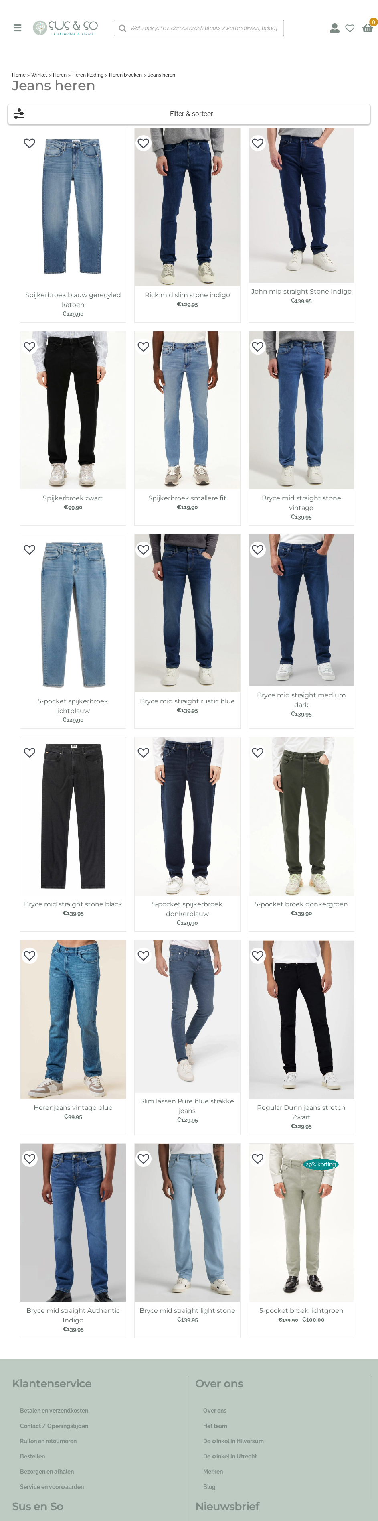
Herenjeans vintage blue (73, 1107)
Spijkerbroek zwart (73, 498)
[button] (25, 139)
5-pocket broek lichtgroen (301, 1310)
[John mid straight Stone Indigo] (301, 132)
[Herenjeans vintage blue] (73, 944)
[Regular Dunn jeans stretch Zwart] (301, 944)
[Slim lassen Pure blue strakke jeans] (187, 944)
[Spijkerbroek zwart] (73, 335)
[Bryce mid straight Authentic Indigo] (73, 1148)
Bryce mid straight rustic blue (187, 701)
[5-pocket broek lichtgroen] (301, 1148)
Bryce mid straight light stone (187, 1310)
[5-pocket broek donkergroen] (301, 741)
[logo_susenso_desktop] (65, 23)
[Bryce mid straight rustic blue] (187, 538)
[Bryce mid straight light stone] (187, 1148)
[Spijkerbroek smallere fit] (187, 335)
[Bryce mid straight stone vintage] (301, 335)
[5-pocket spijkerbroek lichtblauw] (73, 538)
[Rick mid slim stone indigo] (187, 132)
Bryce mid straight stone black (73, 904)
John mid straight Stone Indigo (301, 291)
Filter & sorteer (113, 112)
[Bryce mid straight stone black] (73, 741)
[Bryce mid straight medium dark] (301, 538)
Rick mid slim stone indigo (187, 295)
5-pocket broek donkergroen (301, 904)
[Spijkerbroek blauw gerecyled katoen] (73, 132)
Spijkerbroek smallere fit (187, 498)
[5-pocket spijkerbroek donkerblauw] (187, 741)
